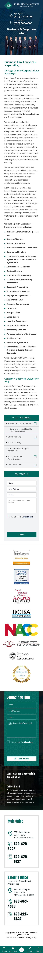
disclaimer (28, 742)
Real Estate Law (14, 464)
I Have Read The (21, 517)
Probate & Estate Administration (15, 457)
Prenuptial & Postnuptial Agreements (18, 449)
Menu (4, 949)
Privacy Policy (31, 937)
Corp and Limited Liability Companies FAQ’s (21, 430)
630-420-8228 (18, 846)
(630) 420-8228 (23, 16)
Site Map (20, 937)
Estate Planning (14, 437)
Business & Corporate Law (19, 423)
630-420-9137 (21, 859)
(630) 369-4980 (23, 23)
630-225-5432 (21, 916)
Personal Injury (14, 442)
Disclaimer (28, 517)
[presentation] (20, 524)
